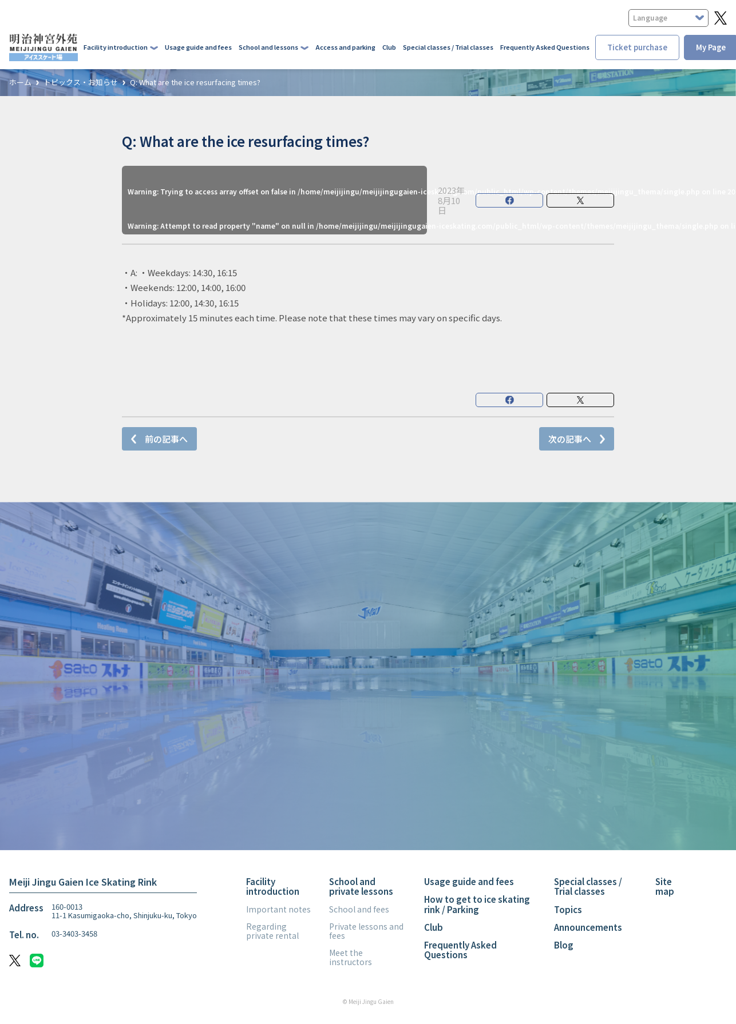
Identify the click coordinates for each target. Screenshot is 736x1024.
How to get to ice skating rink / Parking (477, 904)
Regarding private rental (272, 931)
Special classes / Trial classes (448, 46)
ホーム (20, 82)
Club (389, 46)
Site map (664, 886)
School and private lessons (361, 886)
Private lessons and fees (366, 931)
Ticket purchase (637, 47)
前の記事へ (166, 439)
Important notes (278, 909)
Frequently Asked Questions (544, 46)
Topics (568, 909)
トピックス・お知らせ (80, 82)
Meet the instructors (350, 957)
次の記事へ (569, 439)
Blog (563, 945)
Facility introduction (272, 886)
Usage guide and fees (198, 46)
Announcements (588, 927)
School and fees (359, 909)
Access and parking (345, 46)
